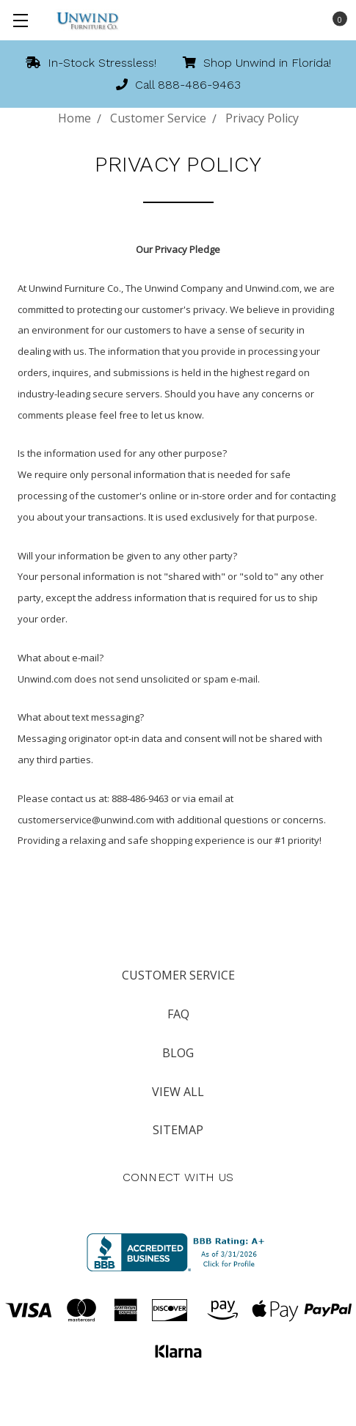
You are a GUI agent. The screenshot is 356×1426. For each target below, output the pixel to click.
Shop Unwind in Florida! (257, 63)
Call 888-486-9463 (178, 85)
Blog (178, 1053)
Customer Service (178, 975)
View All (178, 1092)
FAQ (178, 1014)
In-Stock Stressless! (91, 63)
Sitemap (178, 1130)
